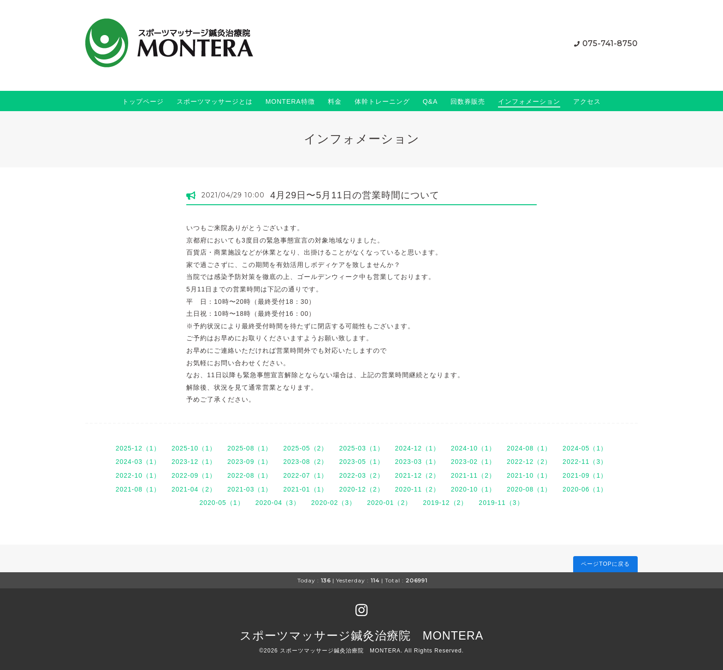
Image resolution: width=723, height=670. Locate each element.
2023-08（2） (305, 461)
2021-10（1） (529, 475)
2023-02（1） (473, 461)
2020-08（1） (529, 489)
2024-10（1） (473, 448)
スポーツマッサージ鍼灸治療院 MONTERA (362, 635)
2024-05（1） (585, 448)
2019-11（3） (501, 502)
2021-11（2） (473, 475)
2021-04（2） (194, 489)
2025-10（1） (194, 448)
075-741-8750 (610, 43)
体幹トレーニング (382, 101)
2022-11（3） (585, 461)
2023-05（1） (361, 461)
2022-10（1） (138, 475)
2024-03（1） (138, 461)
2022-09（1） (194, 475)
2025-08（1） (249, 448)
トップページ (143, 101)
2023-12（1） (194, 461)
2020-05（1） (221, 502)
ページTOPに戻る (605, 564)
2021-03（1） (249, 489)
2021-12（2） (417, 475)
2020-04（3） (277, 502)
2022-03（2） (361, 475)
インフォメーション (529, 101)
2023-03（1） (417, 461)
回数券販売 (467, 101)
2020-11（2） (417, 489)
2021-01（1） (305, 489)
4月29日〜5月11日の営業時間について (354, 195)
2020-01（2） (389, 502)
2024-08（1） (529, 448)
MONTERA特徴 (290, 101)
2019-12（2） (445, 502)
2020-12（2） (361, 489)
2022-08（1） (249, 475)
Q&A (430, 101)
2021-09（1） (585, 475)
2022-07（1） (305, 475)
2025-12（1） (138, 448)
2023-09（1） (249, 461)
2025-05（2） (305, 448)
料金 (335, 101)
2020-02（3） (333, 502)
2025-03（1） (361, 448)
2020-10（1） (473, 489)
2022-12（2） (529, 461)
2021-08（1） (138, 489)
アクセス (587, 101)
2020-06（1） (585, 489)
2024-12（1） (417, 448)
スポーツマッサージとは (215, 101)
